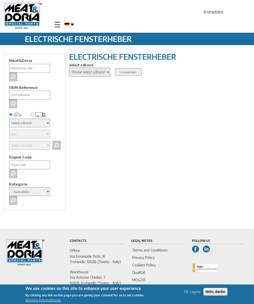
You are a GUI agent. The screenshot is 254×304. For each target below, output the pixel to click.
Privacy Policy (143, 257)
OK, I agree (192, 292)
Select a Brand (81, 65)
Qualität (138, 272)
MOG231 (138, 279)
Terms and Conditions (150, 250)
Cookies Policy (144, 265)
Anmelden (213, 12)
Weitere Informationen (43, 301)
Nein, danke (215, 292)
